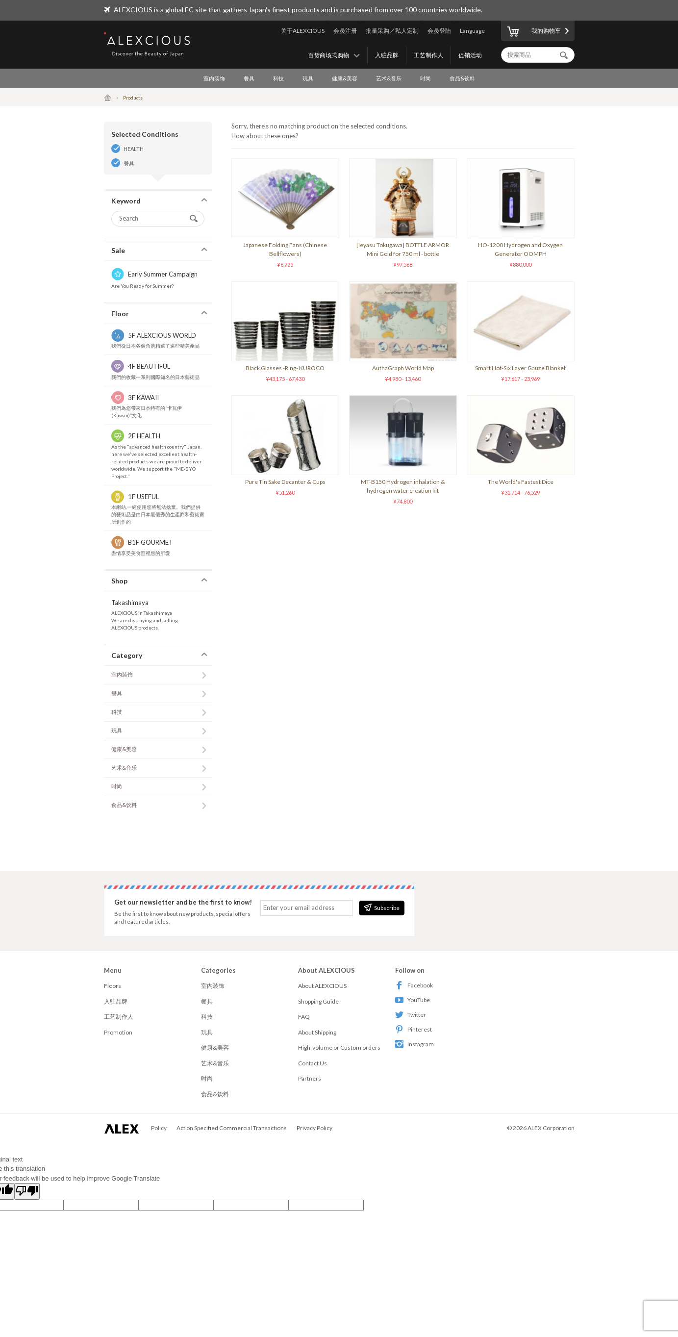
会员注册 (345, 30)
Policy (159, 1128)
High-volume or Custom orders (339, 1047)
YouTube (412, 1000)
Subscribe (382, 907)
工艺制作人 (428, 55)
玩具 (307, 78)
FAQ (304, 1016)
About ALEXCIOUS (322, 985)
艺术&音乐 (389, 78)
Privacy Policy (314, 1128)
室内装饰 (214, 78)
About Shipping (317, 1032)
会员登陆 (439, 30)
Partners (309, 1078)
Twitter (410, 1014)
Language (472, 30)
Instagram (414, 1044)
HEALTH (134, 149)
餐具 (249, 78)
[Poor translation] (27, 1191)
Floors (112, 985)
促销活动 (470, 55)
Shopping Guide (318, 1001)
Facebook (414, 985)
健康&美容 (344, 78)
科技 (278, 78)
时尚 (425, 78)
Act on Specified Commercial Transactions (231, 1128)
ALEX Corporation (551, 1128)
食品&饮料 (462, 78)
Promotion (118, 1032)
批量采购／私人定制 (392, 30)
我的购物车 (534, 32)
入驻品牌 (387, 55)
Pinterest (413, 1029)
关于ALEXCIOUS (303, 30)
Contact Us (312, 1063)
